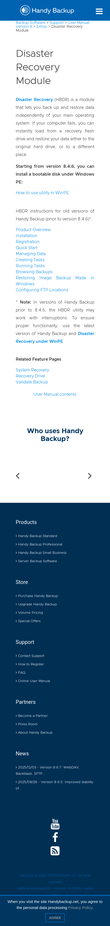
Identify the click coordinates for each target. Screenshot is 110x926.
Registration (28, 242)
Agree (55, 918)
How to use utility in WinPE (42, 193)
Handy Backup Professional (39, 544)
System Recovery (32, 370)
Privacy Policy (80, 907)
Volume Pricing (29, 613)
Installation (26, 236)
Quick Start (26, 248)
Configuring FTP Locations (42, 290)
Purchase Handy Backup (37, 596)
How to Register (30, 664)
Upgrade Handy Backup (36, 604)
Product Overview (33, 230)
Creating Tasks (30, 260)
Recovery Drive (30, 376)
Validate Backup (32, 382)
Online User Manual (33, 681)
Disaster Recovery (34, 100)
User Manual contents (55, 394)
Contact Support (30, 656)
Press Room (27, 724)
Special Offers (28, 621)
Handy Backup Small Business (41, 553)
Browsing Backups (34, 272)
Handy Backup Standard (36, 536)
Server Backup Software (36, 561)
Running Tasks (30, 266)
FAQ (20, 673)
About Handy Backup (34, 733)
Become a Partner (32, 716)
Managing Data (31, 254)
